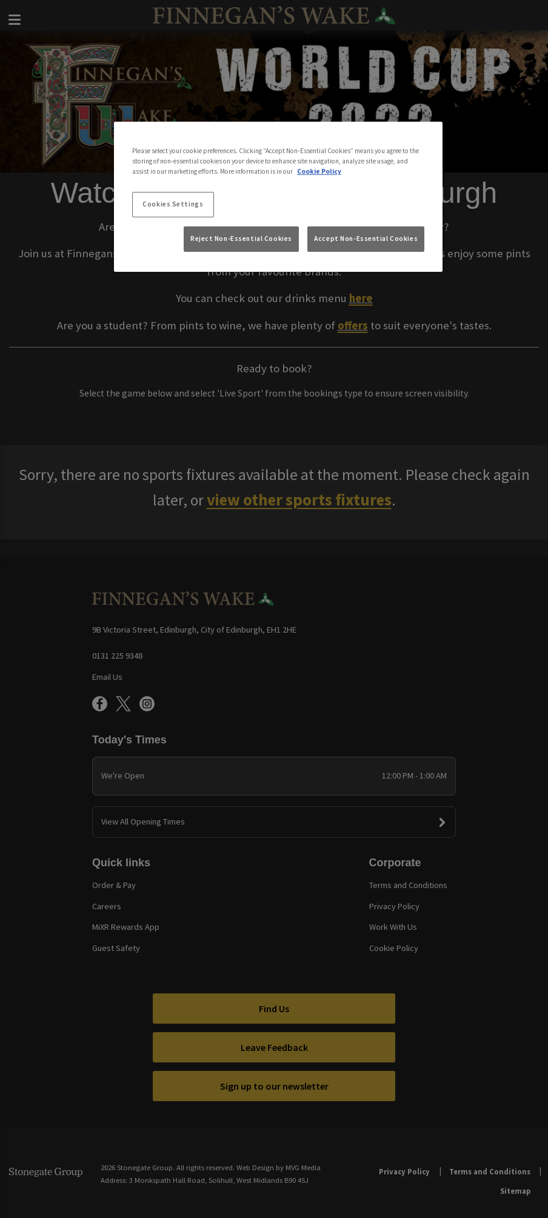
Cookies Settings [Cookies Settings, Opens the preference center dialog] (172, 204)
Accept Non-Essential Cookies (366, 238)
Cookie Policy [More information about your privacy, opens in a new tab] (319, 171)
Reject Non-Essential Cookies (241, 238)
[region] (278, 197)
